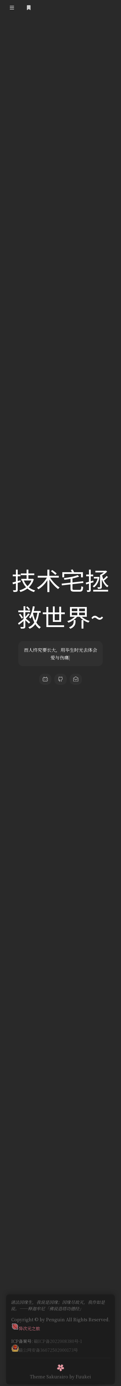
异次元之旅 (25, 1325)
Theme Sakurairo (49, 1373)
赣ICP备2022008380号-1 (58, 1338)
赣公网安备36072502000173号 (44, 1347)
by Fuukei (80, 1373)
